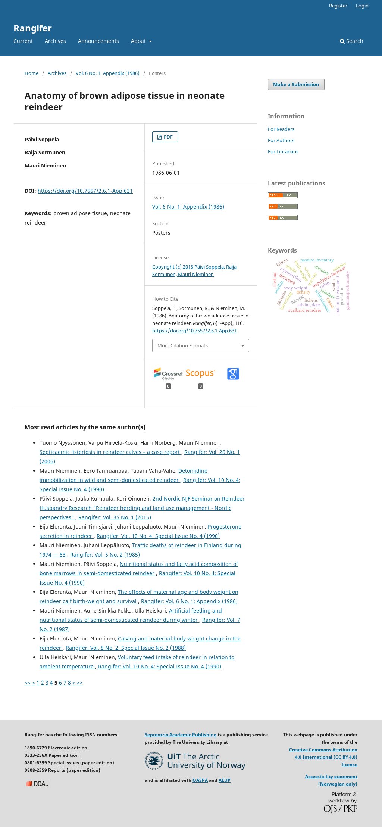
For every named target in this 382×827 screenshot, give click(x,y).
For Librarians (283, 151)
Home (31, 73)
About (139, 40)
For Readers (281, 129)
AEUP (225, 780)
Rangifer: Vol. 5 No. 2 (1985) (105, 554)
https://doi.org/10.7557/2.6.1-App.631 (85, 190)
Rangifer (32, 28)
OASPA (200, 780)
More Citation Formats (182, 345)
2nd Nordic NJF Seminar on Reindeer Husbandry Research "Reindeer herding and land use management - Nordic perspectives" (142, 508)
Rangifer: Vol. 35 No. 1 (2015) (114, 517)
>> (80, 682)
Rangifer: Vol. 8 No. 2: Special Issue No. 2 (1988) (126, 647)
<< (28, 682)
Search (351, 40)
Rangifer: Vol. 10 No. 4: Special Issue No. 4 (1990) (158, 535)
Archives (55, 40)
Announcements (98, 40)
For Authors (281, 140)
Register (338, 5)
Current (23, 40)
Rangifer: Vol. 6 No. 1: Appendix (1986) (189, 601)
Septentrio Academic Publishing (181, 735)
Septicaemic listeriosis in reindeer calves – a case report (110, 451)
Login (362, 5)
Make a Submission (296, 84)
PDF (168, 137)
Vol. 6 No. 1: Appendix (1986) (108, 73)
